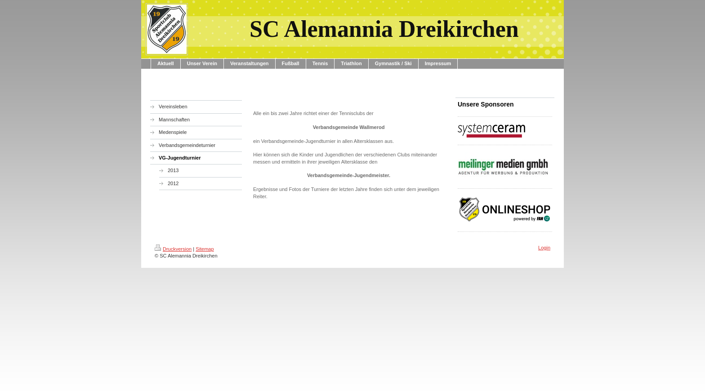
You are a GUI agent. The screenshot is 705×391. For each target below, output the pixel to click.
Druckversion (173, 249)
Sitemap (205, 249)
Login (544, 247)
